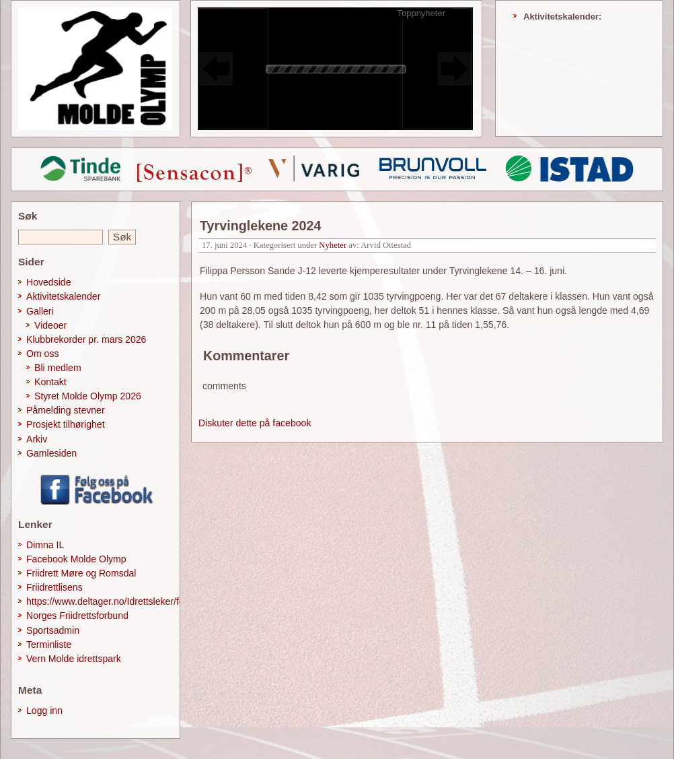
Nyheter (332, 245)
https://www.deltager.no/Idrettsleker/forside (115, 601)
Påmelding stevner (65, 410)
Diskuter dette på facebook (254, 423)
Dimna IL (45, 544)
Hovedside (48, 282)
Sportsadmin (52, 630)
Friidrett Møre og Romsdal (81, 573)
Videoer (50, 325)
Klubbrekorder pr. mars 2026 (86, 339)
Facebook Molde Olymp (76, 559)
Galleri (40, 311)
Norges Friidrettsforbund (77, 615)
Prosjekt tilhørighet (65, 424)
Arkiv (36, 439)
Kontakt (50, 381)
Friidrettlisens (54, 587)
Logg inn (44, 710)
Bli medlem (57, 367)
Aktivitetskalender (63, 296)
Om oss (42, 353)
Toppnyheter (421, 13)
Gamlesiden (51, 453)
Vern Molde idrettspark (73, 658)
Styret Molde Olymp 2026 (87, 396)
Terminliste (48, 644)
